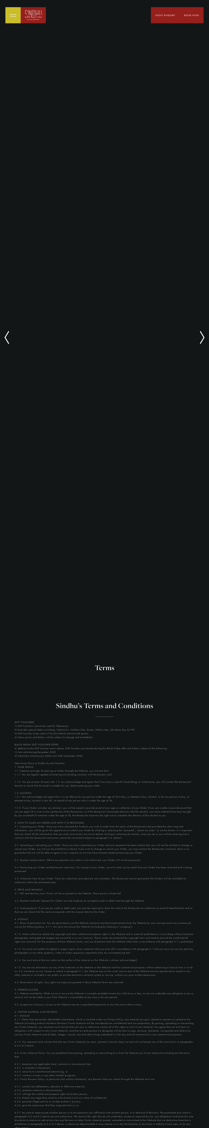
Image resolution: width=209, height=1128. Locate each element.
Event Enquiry (165, 15)
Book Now (191, 15)
